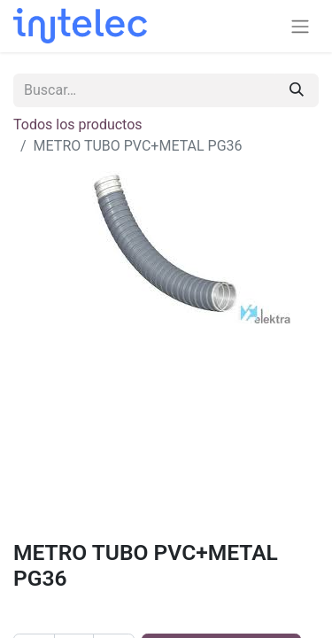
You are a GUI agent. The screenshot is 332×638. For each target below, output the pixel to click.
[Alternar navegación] (300, 26)
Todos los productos (78, 124)
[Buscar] (296, 90)
